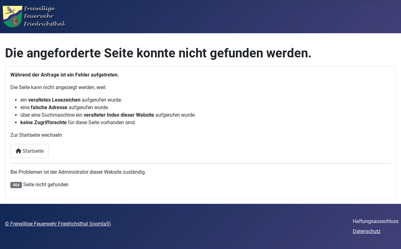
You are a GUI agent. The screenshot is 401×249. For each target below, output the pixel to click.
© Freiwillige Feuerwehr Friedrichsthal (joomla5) (58, 224)
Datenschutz (367, 231)
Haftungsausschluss (375, 221)
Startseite (30, 151)
